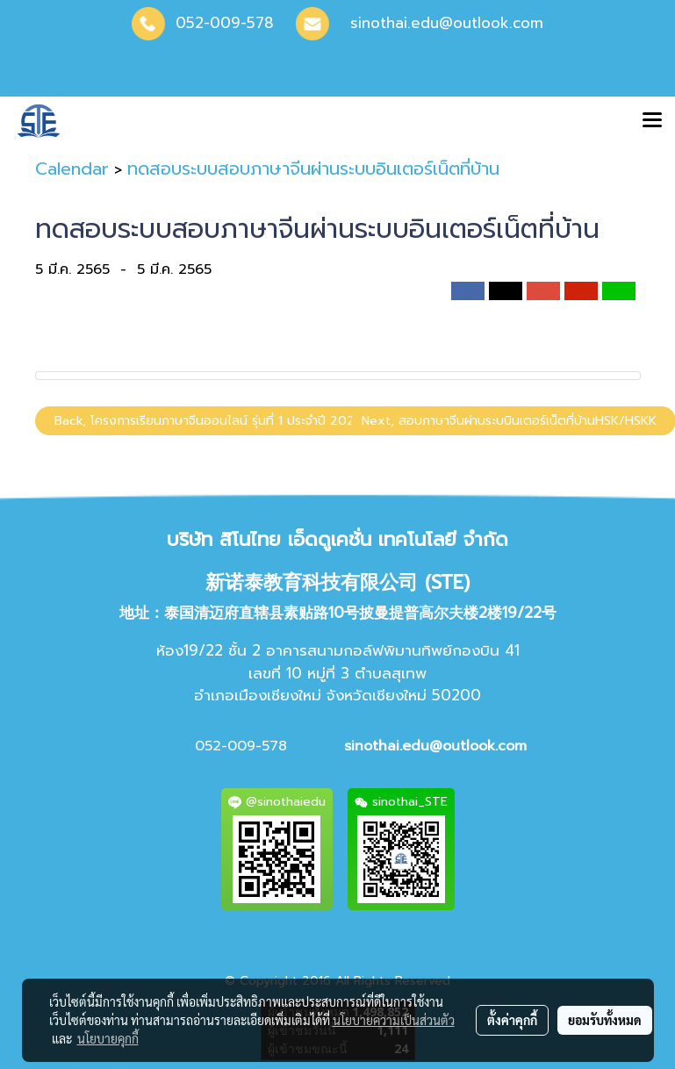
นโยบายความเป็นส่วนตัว (394, 1020)
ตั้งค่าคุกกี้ (512, 1020)
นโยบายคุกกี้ (108, 1038)
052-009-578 (225, 22)
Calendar (72, 168)
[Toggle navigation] (652, 121)
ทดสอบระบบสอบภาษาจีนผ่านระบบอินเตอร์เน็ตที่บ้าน (313, 168)
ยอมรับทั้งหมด (605, 1020)
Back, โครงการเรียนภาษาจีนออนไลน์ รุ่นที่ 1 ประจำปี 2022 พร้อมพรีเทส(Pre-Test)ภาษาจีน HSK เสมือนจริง (335, 421)
